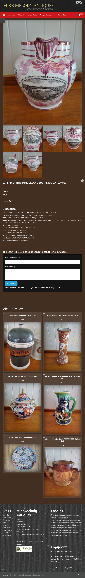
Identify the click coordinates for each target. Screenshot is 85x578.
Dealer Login (7, 535)
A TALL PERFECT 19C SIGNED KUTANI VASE (62, 315)
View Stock (6, 520)
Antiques (12, 15)
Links (4, 522)
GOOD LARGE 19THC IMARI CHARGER (22, 437)
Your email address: (12, 258)
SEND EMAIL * (11, 283)
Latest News (7, 528)
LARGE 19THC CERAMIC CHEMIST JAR (22, 315)
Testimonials (7, 530)
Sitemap (5, 575)
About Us (21, 15)
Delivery (5, 525)
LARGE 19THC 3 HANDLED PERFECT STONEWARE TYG (62, 440)
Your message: (10, 267)
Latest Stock (32, 15)
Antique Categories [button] (47, 15)
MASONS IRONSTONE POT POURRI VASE (23, 376)
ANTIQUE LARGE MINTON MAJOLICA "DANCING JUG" (62, 377)
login (79, 575)
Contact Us (62, 15)
